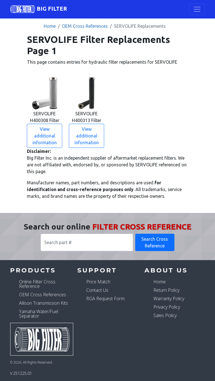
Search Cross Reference (154, 242)
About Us (166, 270)
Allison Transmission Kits (43, 303)
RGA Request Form (105, 298)
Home (50, 26)
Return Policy (166, 290)
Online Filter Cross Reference (37, 284)
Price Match (98, 282)
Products (33, 270)
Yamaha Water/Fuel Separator (38, 313)
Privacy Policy (166, 307)
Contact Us (97, 290)
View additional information (44, 136)
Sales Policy (165, 315)
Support (97, 270)
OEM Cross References (85, 26)
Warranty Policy (168, 298)
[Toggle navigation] (197, 9)
